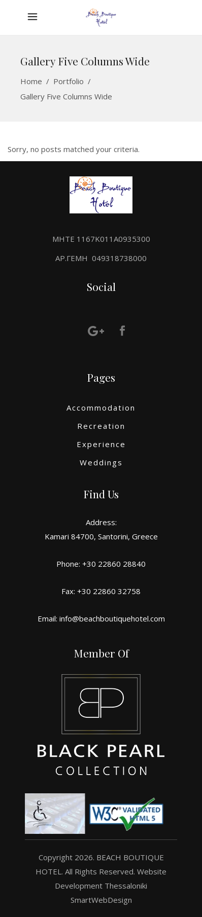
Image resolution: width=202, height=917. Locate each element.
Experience (101, 444)
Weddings (101, 462)
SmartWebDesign (101, 900)
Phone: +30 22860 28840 (101, 564)
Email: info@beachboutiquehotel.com (101, 618)
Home (31, 81)
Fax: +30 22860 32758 (101, 591)
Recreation (101, 426)
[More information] (35, 17)
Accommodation (101, 407)
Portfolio (68, 81)
